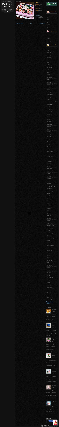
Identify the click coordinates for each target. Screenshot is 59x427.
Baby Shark (49, 65)
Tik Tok (48, 280)
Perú (47, 235)
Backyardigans (49, 69)
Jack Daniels (49, 178)
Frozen (48, 149)
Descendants (49, 122)
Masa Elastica (49, 41)
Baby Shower (49, 67)
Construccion (49, 111)
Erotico (48, 139)
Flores (48, 144)
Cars (47, 96)
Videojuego (48, 294)
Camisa (48, 89)
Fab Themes (55, 426)
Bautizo (48, 75)
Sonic (48, 270)
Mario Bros (48, 190)
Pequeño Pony (49, 228)
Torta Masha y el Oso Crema (54, 340)
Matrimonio (48, 193)
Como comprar (37, 15)
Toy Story (48, 285)
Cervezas (48, 97)
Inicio (31, 23)
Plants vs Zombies (50, 238)
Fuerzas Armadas (50, 151)
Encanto (48, 134)
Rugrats (48, 262)
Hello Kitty (48, 166)
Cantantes (48, 92)
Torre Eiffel (48, 284)
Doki (47, 129)
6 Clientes (48, 24)
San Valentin (49, 265)
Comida (48, 107)
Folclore (48, 146)
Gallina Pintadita (49, 154)
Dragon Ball (49, 131)
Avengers (48, 62)
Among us (48, 55)
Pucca (48, 252)
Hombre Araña (49, 168)
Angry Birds (49, 57)
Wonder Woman (49, 297)
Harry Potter (49, 164)
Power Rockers (49, 243)
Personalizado (49, 233)
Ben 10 (48, 79)
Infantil (48, 173)
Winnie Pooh (49, 295)
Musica (48, 215)
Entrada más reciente (19, 23)
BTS (47, 64)
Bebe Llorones (49, 77)
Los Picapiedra (49, 188)
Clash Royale (49, 104)
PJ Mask (48, 220)
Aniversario (48, 59)
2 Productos (49, 17)
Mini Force (48, 201)
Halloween (48, 163)
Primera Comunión (50, 245)
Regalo (48, 257)
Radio (48, 253)
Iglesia (48, 171)
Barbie (48, 70)
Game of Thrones (50, 156)
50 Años (48, 52)
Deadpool (48, 119)
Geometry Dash (49, 158)
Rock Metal (48, 260)
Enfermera (48, 136)
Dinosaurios (49, 124)
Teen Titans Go (49, 277)
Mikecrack (48, 198)
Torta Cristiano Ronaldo (53, 355)
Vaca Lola (48, 290)
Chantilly (48, 36)
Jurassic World (49, 181)
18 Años (48, 50)
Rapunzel (48, 255)
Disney (48, 126)
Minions (48, 203)
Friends (48, 148)
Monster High (49, 211)
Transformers (49, 287)
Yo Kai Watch (49, 299)
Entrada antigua (42, 23)
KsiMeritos (48, 183)
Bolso (48, 87)
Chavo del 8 (49, 99)
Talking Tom (49, 275)
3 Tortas (48, 19)
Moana (48, 210)
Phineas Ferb (49, 237)
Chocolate (48, 38)
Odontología (49, 218)
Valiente (48, 292)
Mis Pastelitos (49, 208)
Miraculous (48, 206)
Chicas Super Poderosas (51, 101)
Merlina (48, 195)
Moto (47, 213)
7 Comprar (48, 26)
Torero (48, 282)
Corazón (48, 112)
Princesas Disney (50, 248)
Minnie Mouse (49, 205)
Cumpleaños (49, 117)
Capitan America (49, 94)
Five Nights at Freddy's (50, 143)
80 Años (48, 54)
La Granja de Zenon (50, 186)
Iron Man (48, 176)
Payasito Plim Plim (50, 225)
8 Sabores (48, 27)
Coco (47, 106)
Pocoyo (48, 240)
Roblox (48, 258)
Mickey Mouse (49, 196)
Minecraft (48, 200)
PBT (49, 426)
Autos (48, 60)
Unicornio (48, 289)
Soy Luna (48, 272)
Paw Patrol (48, 223)
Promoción (48, 250)
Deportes (48, 121)
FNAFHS (48, 141)
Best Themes (46, 426)
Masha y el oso (49, 191)
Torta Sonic (54, 323)
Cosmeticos (49, 114)
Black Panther (49, 84)
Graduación (49, 161)
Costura (48, 116)
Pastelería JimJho (7, 5)
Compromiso (49, 109)
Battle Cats (48, 74)
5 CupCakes (49, 22)
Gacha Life (48, 153)
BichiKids (48, 82)
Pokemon (48, 242)
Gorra (48, 159)
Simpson (48, 267)
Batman (48, 72)
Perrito (48, 230)
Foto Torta (48, 40)
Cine (47, 102)
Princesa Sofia (49, 247)
